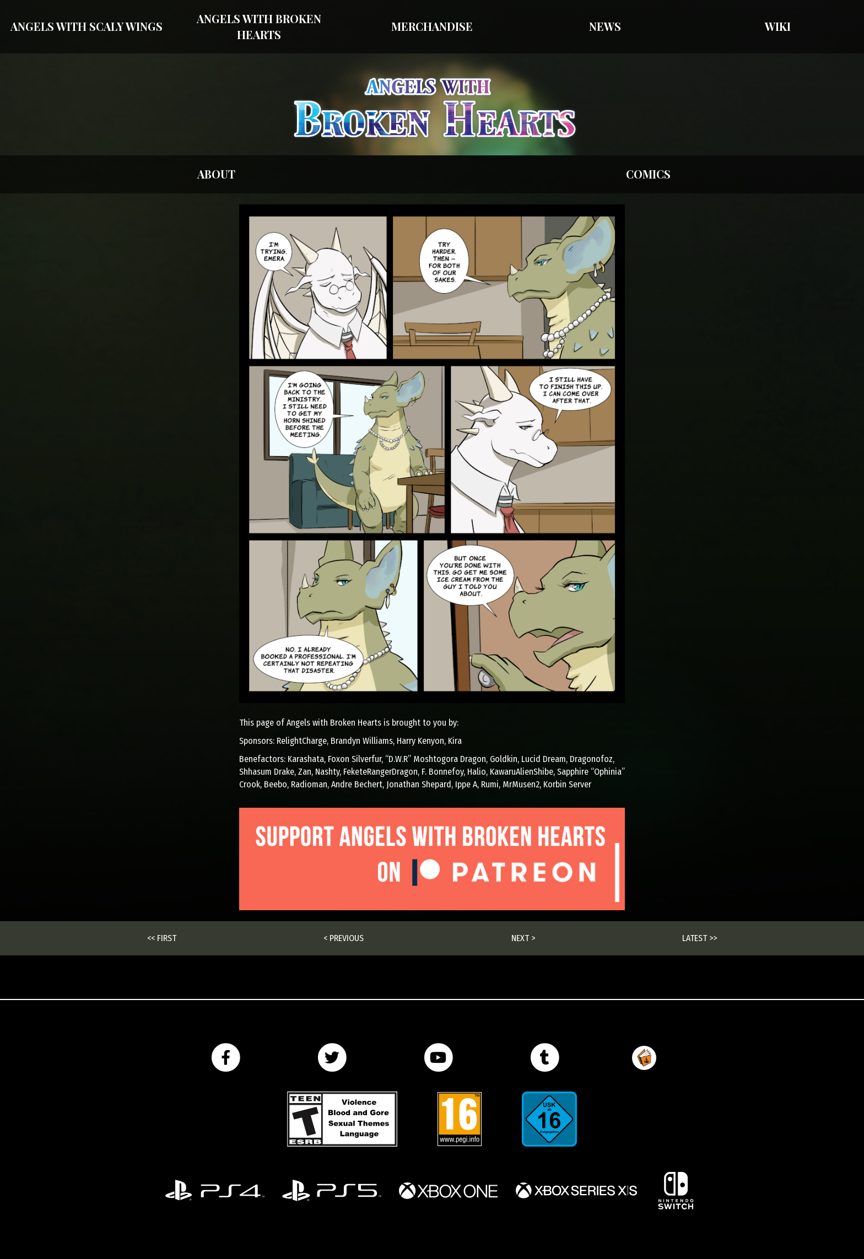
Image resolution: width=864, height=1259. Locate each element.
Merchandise (432, 26)
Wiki (778, 26)
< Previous (343, 938)
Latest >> (699, 938)
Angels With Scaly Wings (86, 26)
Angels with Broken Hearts (259, 26)
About (216, 173)
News (605, 26)
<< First (161, 938)
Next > (523, 938)
